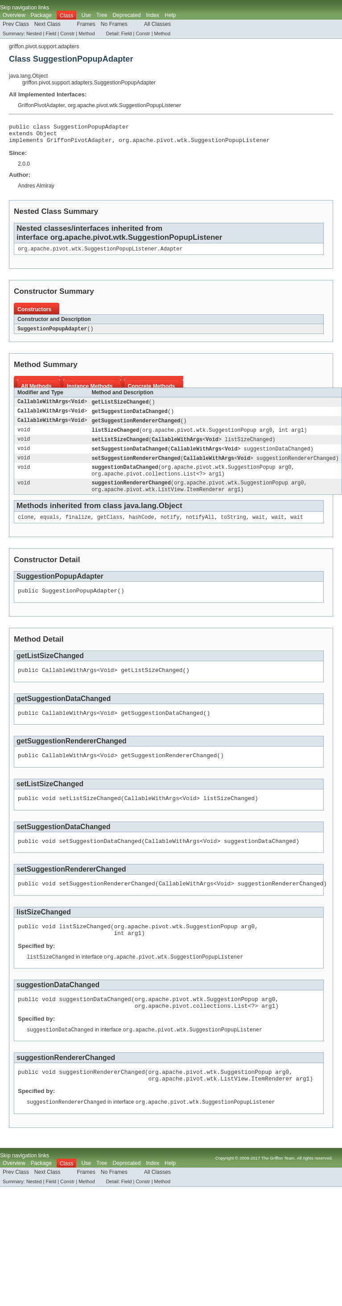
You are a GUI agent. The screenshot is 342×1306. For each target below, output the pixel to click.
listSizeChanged (115, 437)
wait (258, 529)
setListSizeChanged (119, 447)
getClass (110, 529)
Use (86, 15)
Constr (67, 33)
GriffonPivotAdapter (41, 105)
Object (47, 136)
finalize (78, 529)
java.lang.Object (28, 76)
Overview (14, 15)
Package (41, 15)
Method (86, 33)
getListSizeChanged (119, 407)
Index (152, 15)
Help (170, 15)
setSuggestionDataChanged (129, 456)
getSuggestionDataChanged (129, 417)
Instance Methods (90, 391)
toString (233, 529)
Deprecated (127, 15)
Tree (101, 15)
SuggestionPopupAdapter (52, 334)
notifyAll (200, 529)
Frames (86, 24)
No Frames (114, 24)
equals (49, 529)
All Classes (157, 24)
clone (26, 529)
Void (77, 407)
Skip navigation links (24, 7)
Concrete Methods (151, 391)
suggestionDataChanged (124, 476)
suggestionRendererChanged (131, 493)
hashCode (141, 529)
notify (170, 529)
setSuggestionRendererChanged (135, 466)
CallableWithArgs (42, 407)
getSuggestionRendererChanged (135, 427)
